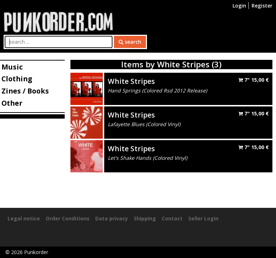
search (130, 41)
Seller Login (203, 218)
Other (11, 103)
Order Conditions (67, 218)
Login (239, 5)
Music (12, 67)
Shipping (145, 218)
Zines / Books (25, 91)
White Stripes (131, 81)
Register (262, 5)
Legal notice (24, 218)
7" (253, 79)
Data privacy (111, 218)
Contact (172, 218)
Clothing (16, 78)
